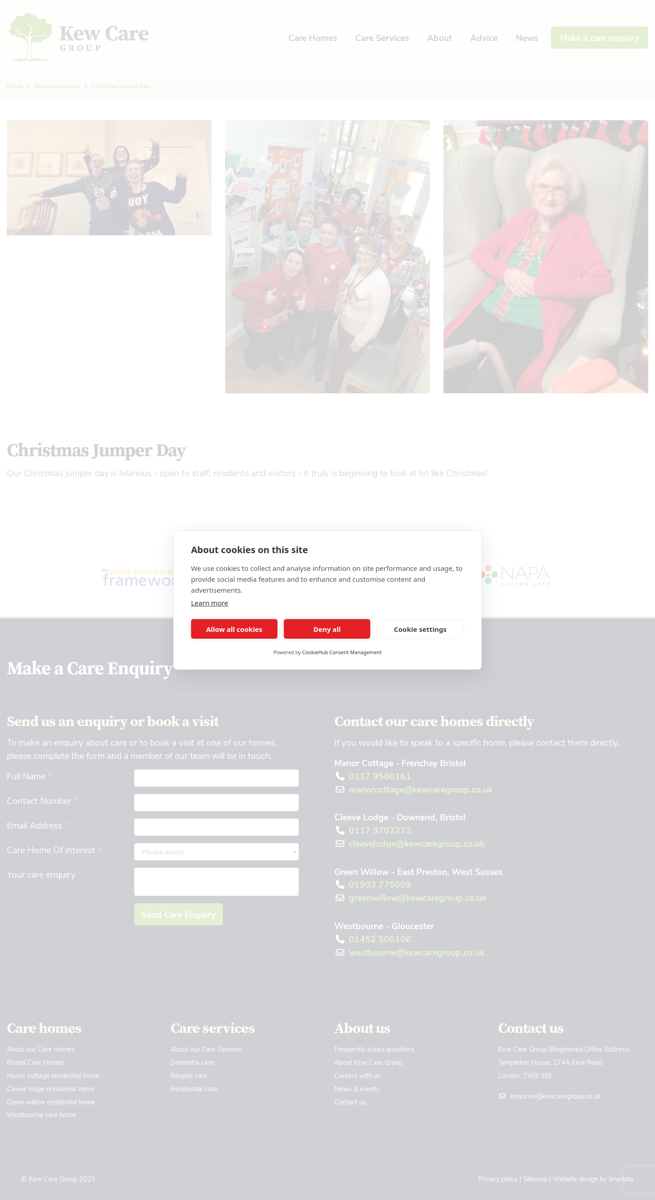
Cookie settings (420, 629)
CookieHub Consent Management (342, 652)
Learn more (209, 602)
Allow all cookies (234, 629)
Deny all (327, 629)
